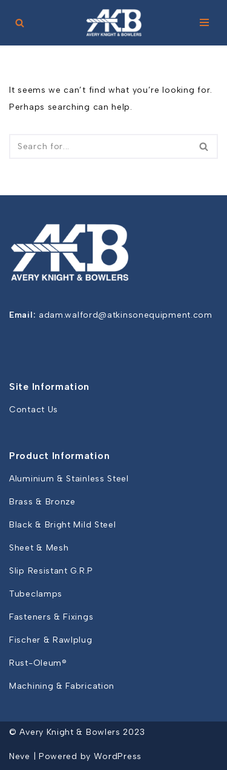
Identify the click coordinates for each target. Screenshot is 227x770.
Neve (19, 756)
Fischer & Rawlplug (51, 640)
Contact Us (33, 409)
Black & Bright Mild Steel (62, 525)
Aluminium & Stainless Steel (69, 479)
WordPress (118, 756)
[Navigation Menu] (204, 22)
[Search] (19, 22)
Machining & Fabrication (61, 686)
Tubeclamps (35, 594)
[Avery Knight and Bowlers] (113, 22)
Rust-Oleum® (38, 663)
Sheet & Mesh (38, 548)
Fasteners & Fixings (51, 617)
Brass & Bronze (42, 502)
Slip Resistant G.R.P (51, 571)
